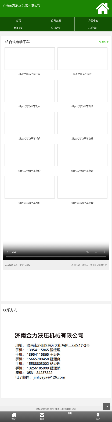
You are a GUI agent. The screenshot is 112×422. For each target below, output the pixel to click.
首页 (18, 20)
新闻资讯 (18, 27)
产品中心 (93, 20)
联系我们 (93, 27)
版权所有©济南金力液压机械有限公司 (55, 408)
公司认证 (56, 27)
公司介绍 (56, 20)
